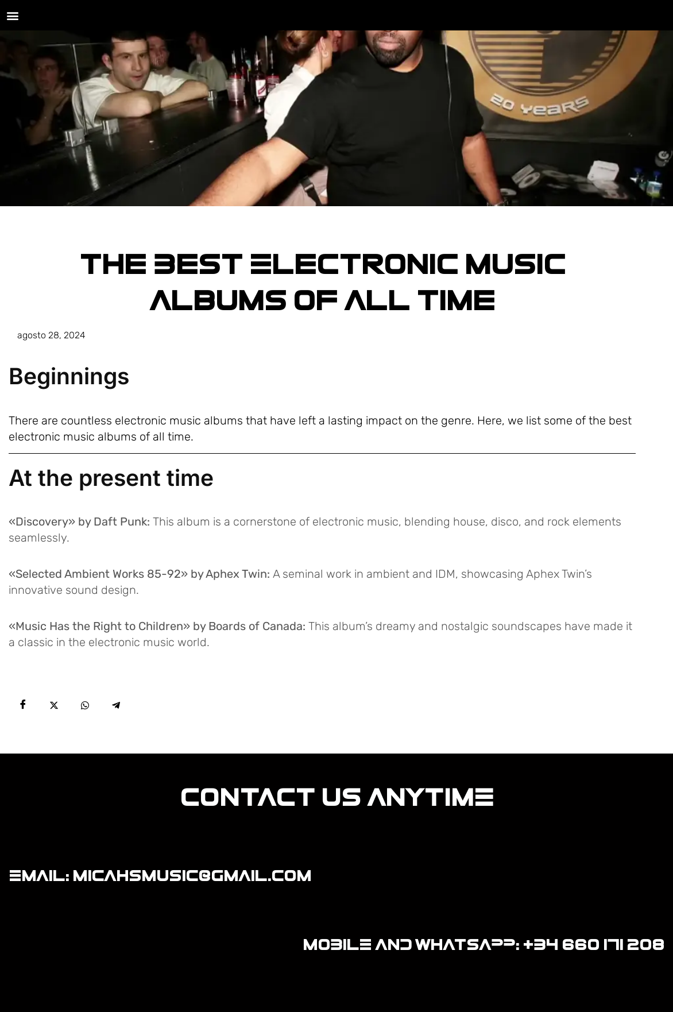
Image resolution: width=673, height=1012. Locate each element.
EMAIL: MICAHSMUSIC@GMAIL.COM (160, 875)
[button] (12, 15)
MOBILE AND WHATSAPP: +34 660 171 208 (483, 944)
